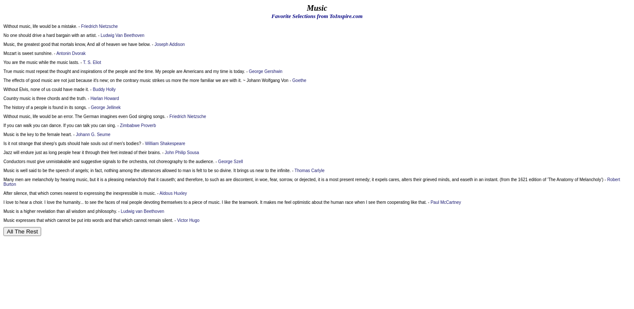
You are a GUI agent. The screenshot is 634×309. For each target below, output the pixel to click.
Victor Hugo (188, 220)
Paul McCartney (445, 202)
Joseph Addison (169, 44)
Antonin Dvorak (70, 53)
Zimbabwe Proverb (138, 125)
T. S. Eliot (92, 62)
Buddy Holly (104, 89)
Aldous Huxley (173, 193)
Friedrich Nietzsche (99, 26)
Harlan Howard (104, 98)
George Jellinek (105, 107)
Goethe (299, 80)
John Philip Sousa (182, 152)
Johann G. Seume (93, 134)
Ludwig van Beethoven (142, 211)
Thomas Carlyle (309, 170)
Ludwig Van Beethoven (122, 35)
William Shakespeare (165, 143)
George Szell (230, 161)
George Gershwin (265, 71)
